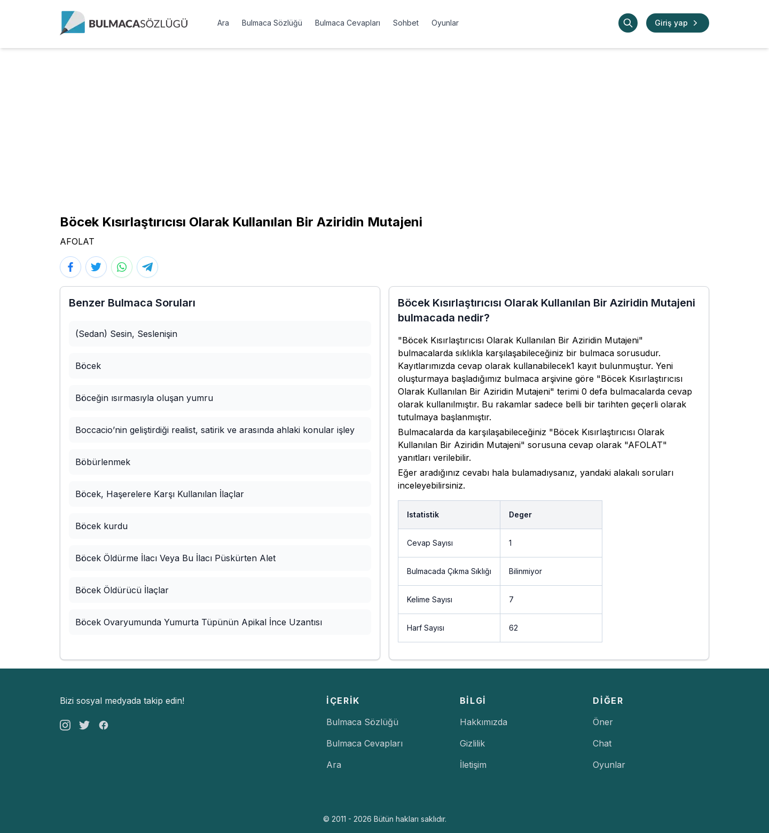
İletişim (473, 764)
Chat (602, 743)
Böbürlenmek (102, 462)
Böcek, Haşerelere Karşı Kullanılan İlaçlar (159, 494)
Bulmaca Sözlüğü (272, 22)
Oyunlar (445, 22)
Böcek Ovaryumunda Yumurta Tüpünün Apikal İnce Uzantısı (198, 622)
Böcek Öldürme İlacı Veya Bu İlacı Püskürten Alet (175, 558)
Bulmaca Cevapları (347, 22)
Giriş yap (678, 23)
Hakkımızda (483, 722)
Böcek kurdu (101, 526)
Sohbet (406, 22)
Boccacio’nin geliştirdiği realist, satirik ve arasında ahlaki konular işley (215, 430)
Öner (603, 722)
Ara (223, 22)
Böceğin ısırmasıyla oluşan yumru (144, 397)
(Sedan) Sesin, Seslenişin (126, 333)
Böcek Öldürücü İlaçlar (122, 590)
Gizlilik (472, 743)
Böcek (88, 365)
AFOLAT (77, 241)
